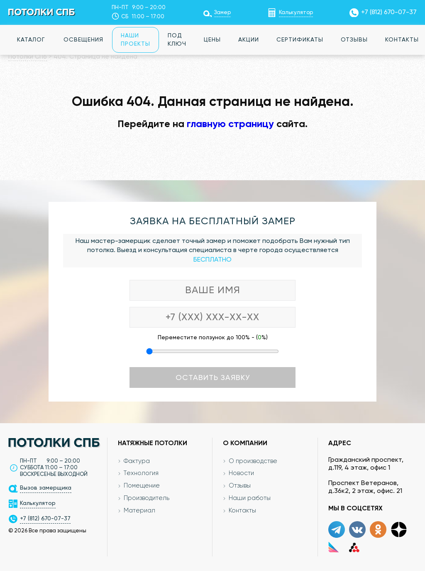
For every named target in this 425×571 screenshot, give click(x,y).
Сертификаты (299, 40)
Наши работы (250, 498)
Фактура (137, 461)
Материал (139, 511)
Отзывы (354, 40)
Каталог (31, 40)
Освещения (83, 40)
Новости (241, 474)
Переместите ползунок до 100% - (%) (213, 338)
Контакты (242, 511)
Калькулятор (296, 12)
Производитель (146, 498)
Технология (141, 474)
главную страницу (230, 124)
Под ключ (177, 40)
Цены (212, 40)
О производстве (253, 461)
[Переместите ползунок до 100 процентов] (212, 351)
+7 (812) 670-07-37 (389, 12)
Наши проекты (135, 40)
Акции (248, 40)
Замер (222, 12)
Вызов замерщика (45, 488)
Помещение (142, 486)
